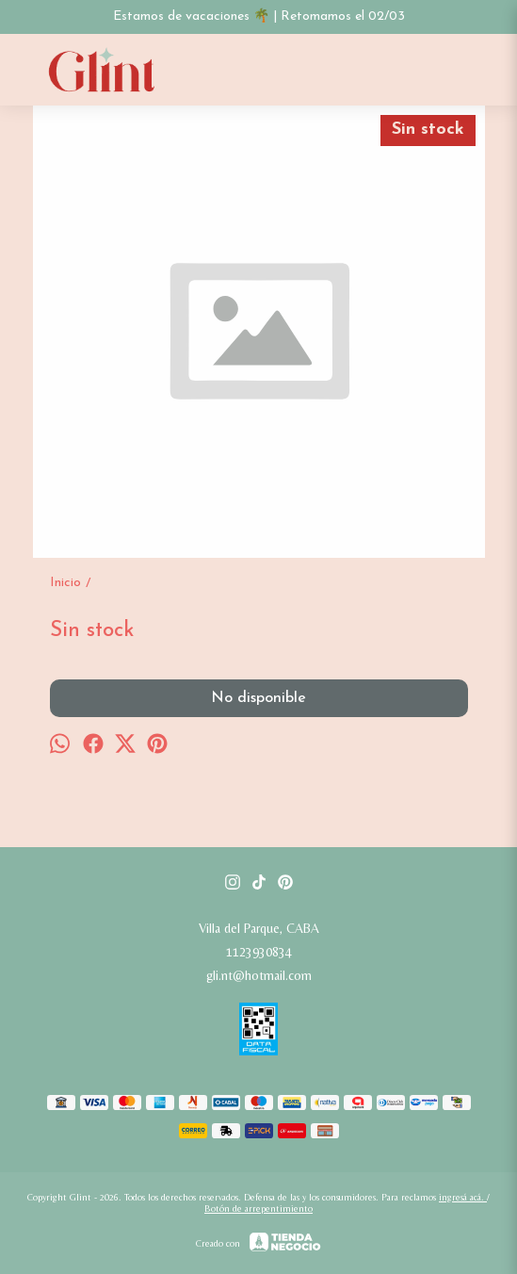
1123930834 (259, 951)
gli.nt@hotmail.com (259, 975)
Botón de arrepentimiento (258, 1208)
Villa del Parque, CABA (259, 928)
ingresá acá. (463, 1197)
